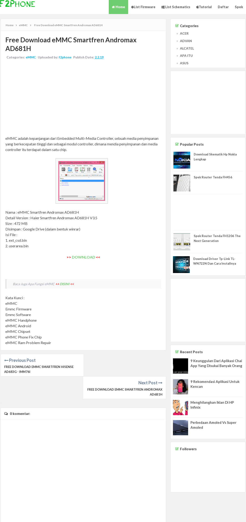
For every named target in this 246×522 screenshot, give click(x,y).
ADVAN (186, 41)
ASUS (184, 63)
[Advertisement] (83, 98)
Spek (239, 7)
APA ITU (186, 56)
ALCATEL (187, 48)
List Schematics (176, 7)
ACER (184, 33)
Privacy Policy (235, 514)
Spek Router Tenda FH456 (213, 177)
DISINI (64, 284)
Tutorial (204, 7)
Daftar (223, 7)
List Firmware (143, 7)
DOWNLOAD (83, 257)
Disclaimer (217, 514)
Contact (203, 514)
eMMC (31, 57)
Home (118, 7)
